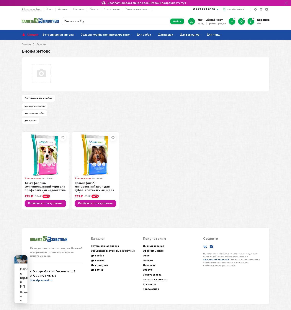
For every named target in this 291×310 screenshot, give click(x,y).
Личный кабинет (153, 246)
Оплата (94, 9)
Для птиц (213, 34)
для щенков (33, 126)
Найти (177, 21)
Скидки (32, 34)
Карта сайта (151, 289)
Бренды (41, 44)
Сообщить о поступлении (45, 210)
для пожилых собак (37, 117)
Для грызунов (190, 34)
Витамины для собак (41, 98)
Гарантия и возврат (137, 9)
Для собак (144, 34)
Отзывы (62, 9)
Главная (26, 44)
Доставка (78, 9)
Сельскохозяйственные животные (105, 34)
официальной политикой (216, 260)
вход (201, 23)
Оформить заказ (153, 250)
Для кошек (165, 34)
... (155, 9)
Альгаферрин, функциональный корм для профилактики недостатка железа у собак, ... (45, 195)
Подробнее (52, 294)
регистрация (217, 23)
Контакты (149, 284)
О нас (49, 9)
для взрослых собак (38, 108)
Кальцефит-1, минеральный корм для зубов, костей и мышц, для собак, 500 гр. (94, 195)
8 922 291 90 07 (204, 9)
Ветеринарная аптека (58, 34)
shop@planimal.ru (237, 9)
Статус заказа (112, 9)
